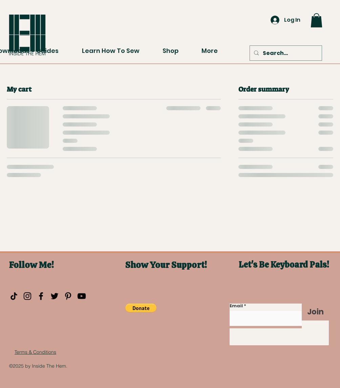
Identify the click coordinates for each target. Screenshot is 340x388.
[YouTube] (82, 296)
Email (236, 306)
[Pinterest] (68, 296)
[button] (316, 20)
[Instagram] (27, 296)
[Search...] (285, 53)
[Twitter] (54, 296)
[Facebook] (41, 296)
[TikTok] (14, 296)
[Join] (315, 312)
